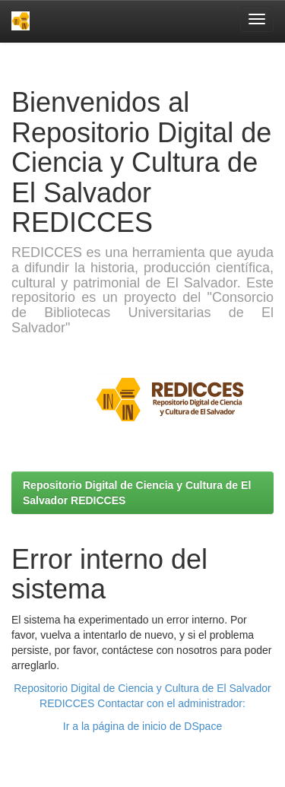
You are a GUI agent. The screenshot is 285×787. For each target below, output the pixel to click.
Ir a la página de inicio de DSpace (142, 726)
